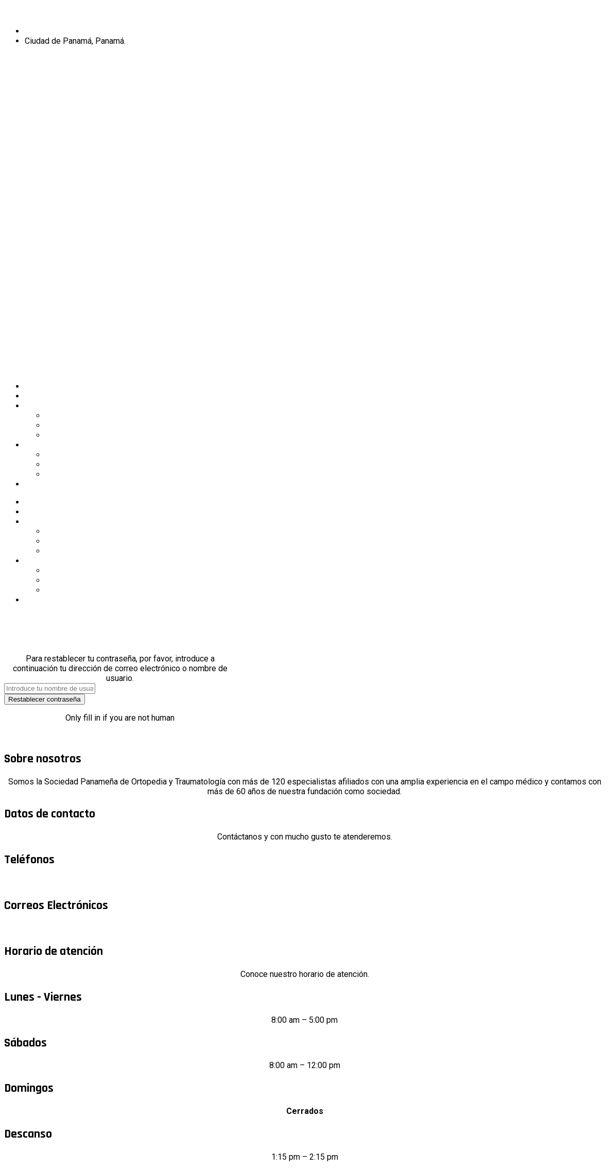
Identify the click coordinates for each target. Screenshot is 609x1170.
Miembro (26, 64)
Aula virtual (64, 464)
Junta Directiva (72, 416)
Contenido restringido (63, 484)
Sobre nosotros (53, 396)
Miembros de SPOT (81, 425)
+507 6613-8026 (304, 882)
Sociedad (42, 406)
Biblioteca (63, 474)
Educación (43, 445)
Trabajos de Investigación (91, 455)
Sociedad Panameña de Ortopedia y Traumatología (304, 13)
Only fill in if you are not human (120, 718)
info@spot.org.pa (304, 928)
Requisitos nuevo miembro (93, 435)
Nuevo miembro (44, 89)
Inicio (34, 386)
